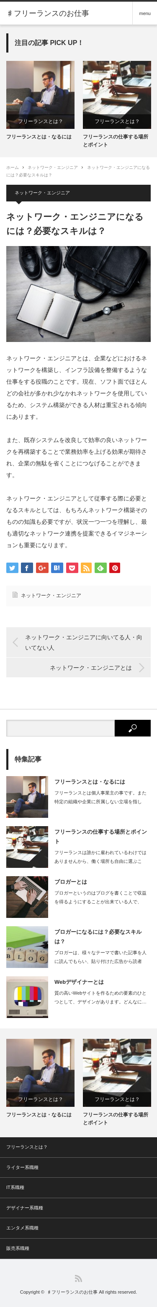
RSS (78, 1278)
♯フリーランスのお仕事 (72, 1291)
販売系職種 (17, 1248)
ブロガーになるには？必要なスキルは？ (98, 937)
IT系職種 (15, 1187)
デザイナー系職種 (24, 1207)
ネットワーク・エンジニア (53, 167)
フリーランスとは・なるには (39, 137)
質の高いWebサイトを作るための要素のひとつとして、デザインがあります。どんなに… (100, 997)
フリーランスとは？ (40, 121)
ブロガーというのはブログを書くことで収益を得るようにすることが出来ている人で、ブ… (100, 901)
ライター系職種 (22, 1167)
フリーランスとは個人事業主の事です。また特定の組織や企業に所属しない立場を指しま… (100, 801)
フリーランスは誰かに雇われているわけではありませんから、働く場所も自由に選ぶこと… (100, 861)
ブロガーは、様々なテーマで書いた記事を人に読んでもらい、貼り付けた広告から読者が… (100, 961)
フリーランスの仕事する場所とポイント (115, 141)
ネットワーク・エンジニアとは (91, 667)
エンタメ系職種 (22, 1227)
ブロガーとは (70, 882)
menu (145, 13)
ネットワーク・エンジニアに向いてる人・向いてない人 (83, 642)
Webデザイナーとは (79, 982)
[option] (40, 101)
